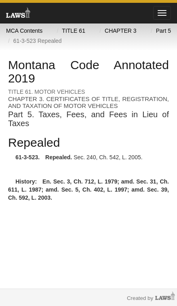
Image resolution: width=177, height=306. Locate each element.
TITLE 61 (73, 30)
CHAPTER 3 (121, 30)
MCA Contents (24, 30)
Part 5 (163, 30)
